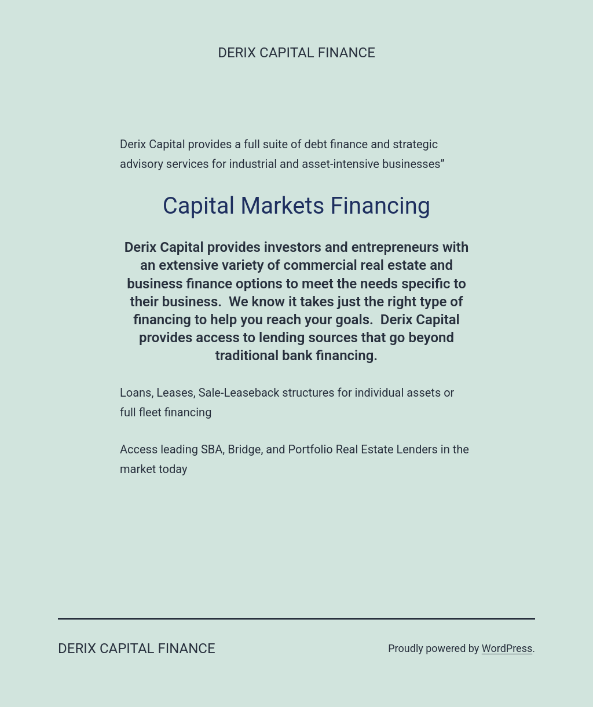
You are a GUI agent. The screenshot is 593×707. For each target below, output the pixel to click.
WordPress (507, 648)
